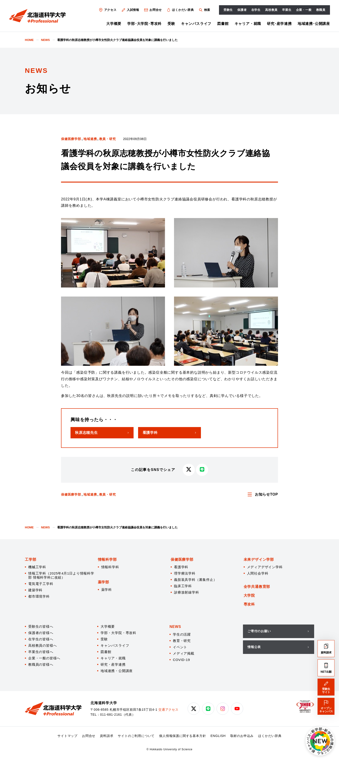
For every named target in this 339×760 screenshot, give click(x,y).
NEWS (175, 627)
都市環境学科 (39, 596)
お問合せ (153, 10)
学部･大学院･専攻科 (144, 24)
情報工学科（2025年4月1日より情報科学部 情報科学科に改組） (61, 575)
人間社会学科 (257, 573)
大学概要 (113, 24)
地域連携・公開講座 (117, 671)
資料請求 (106, 736)
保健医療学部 (71, 139)
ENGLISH (218, 736)
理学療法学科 (184, 573)
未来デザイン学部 (259, 559)
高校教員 (271, 10)
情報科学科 (110, 567)
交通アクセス (168, 709)
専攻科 (249, 604)
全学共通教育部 (257, 587)
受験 (171, 24)
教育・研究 (182, 641)
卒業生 (286, 10)
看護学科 (181, 567)
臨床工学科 (183, 586)
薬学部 (103, 582)
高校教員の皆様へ (42, 645)
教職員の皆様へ (40, 664)
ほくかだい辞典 (180, 10)
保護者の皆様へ (40, 633)
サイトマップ (67, 736)
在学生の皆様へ (40, 639)
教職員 (320, 10)
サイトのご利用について (136, 736)
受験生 (228, 10)
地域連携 (90, 139)
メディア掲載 (183, 653)
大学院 (249, 595)
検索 (204, 10)
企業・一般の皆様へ (44, 658)
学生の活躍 (182, 634)
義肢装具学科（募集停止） (195, 580)
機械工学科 (37, 567)
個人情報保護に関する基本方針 (182, 736)
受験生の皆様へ (40, 626)
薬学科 (106, 589)
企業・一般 (304, 10)
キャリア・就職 (248, 24)
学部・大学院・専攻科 (118, 633)
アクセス (108, 10)
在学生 (256, 10)
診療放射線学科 (186, 592)
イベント (180, 647)
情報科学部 (107, 559)
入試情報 (130, 10)
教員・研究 (107, 139)
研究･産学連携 (279, 24)
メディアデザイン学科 (265, 567)
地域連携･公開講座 (314, 24)
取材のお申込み (242, 736)
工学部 (30, 559)
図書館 (222, 24)
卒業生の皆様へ (40, 652)
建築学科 (35, 590)
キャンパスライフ (196, 24)
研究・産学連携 (113, 664)
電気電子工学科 (40, 584)
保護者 (242, 10)
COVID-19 (181, 660)
